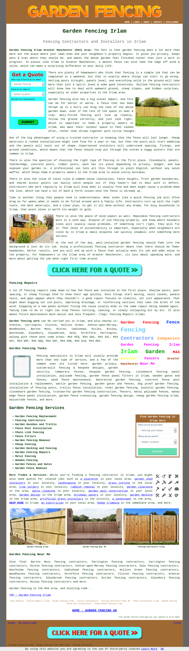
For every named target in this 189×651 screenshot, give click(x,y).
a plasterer (89, 479)
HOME (127, 22)
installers (107, 145)
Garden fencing (59, 99)
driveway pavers (86, 494)
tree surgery (29, 486)
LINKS (136, 22)
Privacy (177, 623)
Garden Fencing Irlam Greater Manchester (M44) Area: (50, 50)
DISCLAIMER (172, 22)
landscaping (67, 482)
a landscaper (122, 498)
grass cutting (119, 482)
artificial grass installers (61, 498)
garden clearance (140, 486)
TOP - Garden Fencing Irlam (30, 595)
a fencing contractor (101, 475)
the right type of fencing (93, 160)
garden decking (141, 494)
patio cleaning (43, 490)
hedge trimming (108, 502)
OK (162, 648)
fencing (149, 197)
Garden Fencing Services (36, 408)
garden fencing (132, 242)
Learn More (149, 648)
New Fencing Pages (27, 623)
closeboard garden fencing (29, 391)
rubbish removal (83, 486)
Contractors (18, 186)
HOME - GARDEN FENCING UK (94, 610)
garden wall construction (108, 490)
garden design (29, 494)
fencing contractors (164, 84)
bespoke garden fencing (109, 371)
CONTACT (157, 22)
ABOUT (147, 22)
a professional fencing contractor (97, 246)
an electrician (52, 502)
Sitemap (11, 623)
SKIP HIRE (16, 502)
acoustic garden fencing (159, 387)
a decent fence (110, 62)
